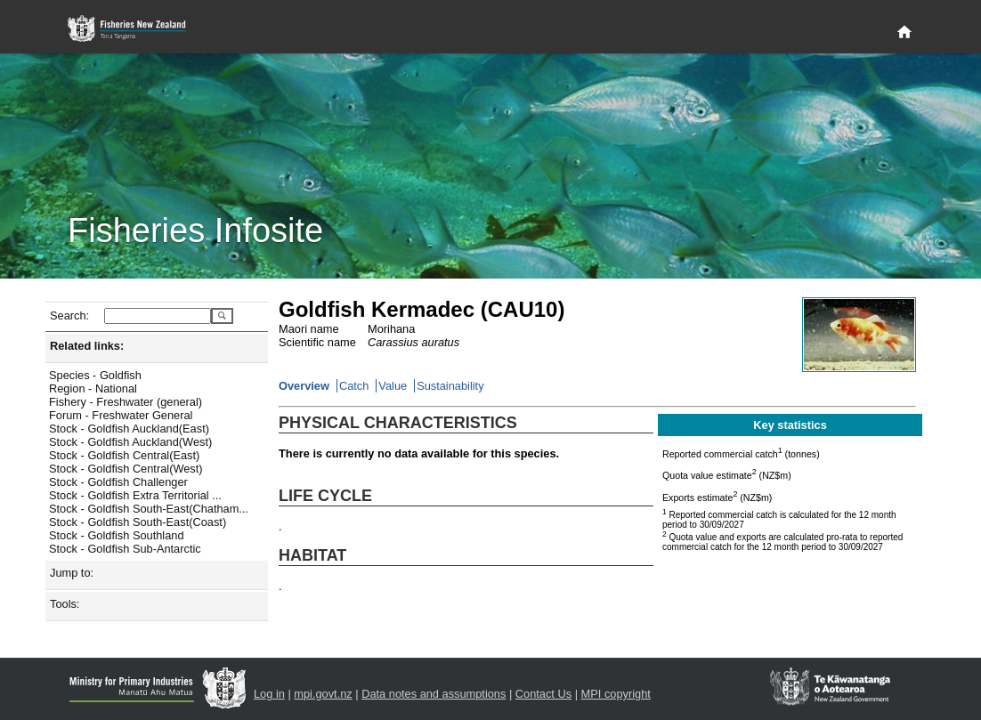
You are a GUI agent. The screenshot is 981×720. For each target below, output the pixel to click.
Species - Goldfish (95, 375)
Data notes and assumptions (433, 693)
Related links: (87, 345)
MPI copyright (616, 693)
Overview (304, 385)
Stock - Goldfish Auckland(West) (130, 442)
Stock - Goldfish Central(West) (126, 468)
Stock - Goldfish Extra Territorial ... (135, 495)
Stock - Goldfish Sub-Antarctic (125, 548)
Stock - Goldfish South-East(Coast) (137, 522)
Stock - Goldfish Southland (116, 535)
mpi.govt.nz (323, 693)
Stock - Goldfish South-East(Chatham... (148, 508)
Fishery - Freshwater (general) (125, 402)
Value (392, 385)
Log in (269, 693)
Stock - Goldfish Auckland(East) (129, 428)
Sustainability (450, 385)
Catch (354, 385)
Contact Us (543, 693)
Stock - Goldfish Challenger (118, 482)
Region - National (93, 388)
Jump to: (71, 572)
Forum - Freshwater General (120, 415)
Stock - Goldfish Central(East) (124, 455)
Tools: (64, 604)
